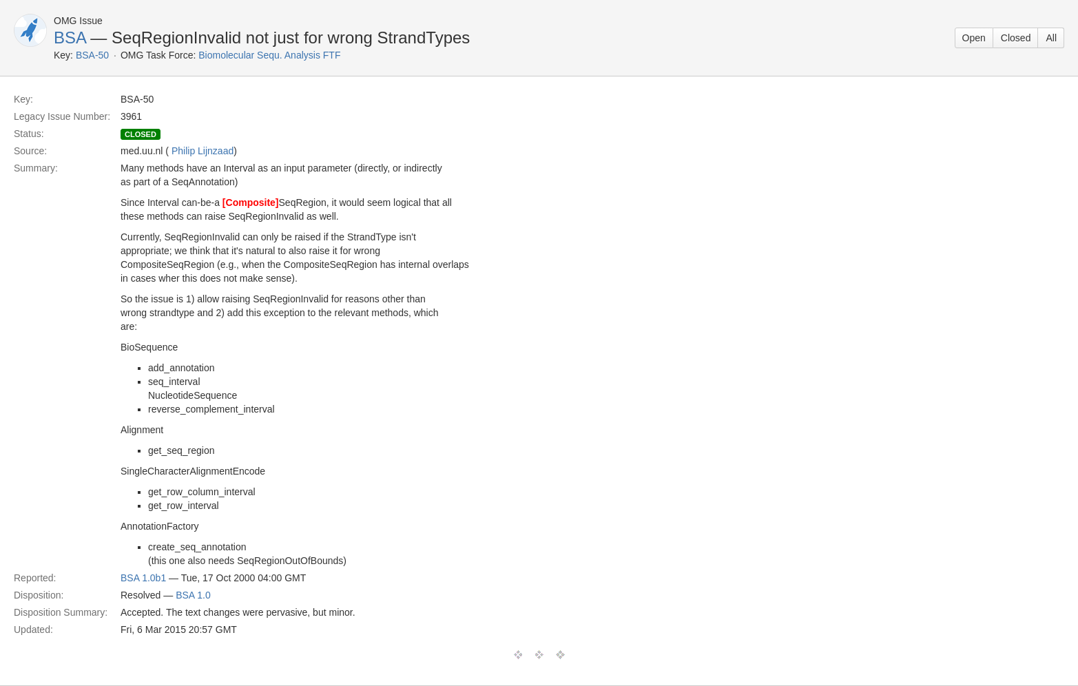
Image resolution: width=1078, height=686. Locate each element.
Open (974, 37)
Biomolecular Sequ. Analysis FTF (269, 55)
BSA (70, 37)
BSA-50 (92, 55)
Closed (1016, 37)
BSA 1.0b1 (143, 577)
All (1051, 37)
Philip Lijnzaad (203, 150)
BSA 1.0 (193, 595)
